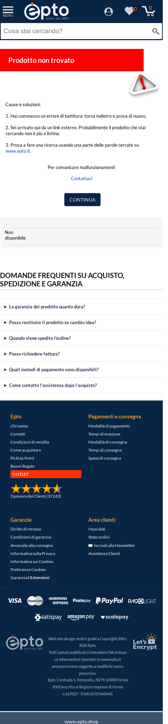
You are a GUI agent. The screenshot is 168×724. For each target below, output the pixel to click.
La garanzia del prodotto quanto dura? (47, 306)
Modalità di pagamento (109, 426)
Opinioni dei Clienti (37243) (35, 496)
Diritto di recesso (25, 529)
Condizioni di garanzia (30, 537)
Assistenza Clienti (104, 553)
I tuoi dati (96, 529)
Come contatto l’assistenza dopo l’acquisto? (53, 385)
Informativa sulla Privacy (32, 553)
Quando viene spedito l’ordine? (40, 338)
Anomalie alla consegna (31, 545)
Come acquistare (25, 450)
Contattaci (81, 178)
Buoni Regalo (22, 466)
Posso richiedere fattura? (34, 354)
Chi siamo (19, 426)
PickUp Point (22, 458)
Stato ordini (99, 537)
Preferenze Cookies (28, 569)
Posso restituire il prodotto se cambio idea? (52, 322)
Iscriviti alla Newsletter (111, 545)
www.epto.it (18, 151)
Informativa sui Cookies (31, 561)
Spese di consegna (104, 458)
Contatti (17, 434)
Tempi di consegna (105, 450)
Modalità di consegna (107, 442)
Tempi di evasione (104, 434)
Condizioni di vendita (29, 442)
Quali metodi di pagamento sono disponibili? (53, 369)
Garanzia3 (29, 577)
